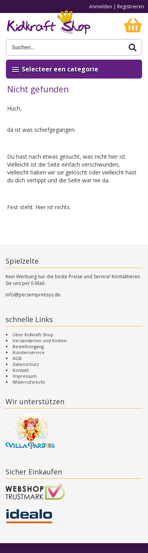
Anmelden (100, 6)
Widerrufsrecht (29, 382)
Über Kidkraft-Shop (33, 334)
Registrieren (130, 6)
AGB (17, 358)
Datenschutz (26, 364)
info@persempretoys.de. (34, 294)
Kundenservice (29, 352)
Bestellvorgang (28, 346)
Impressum (25, 376)
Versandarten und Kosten (40, 340)
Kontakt (21, 370)
